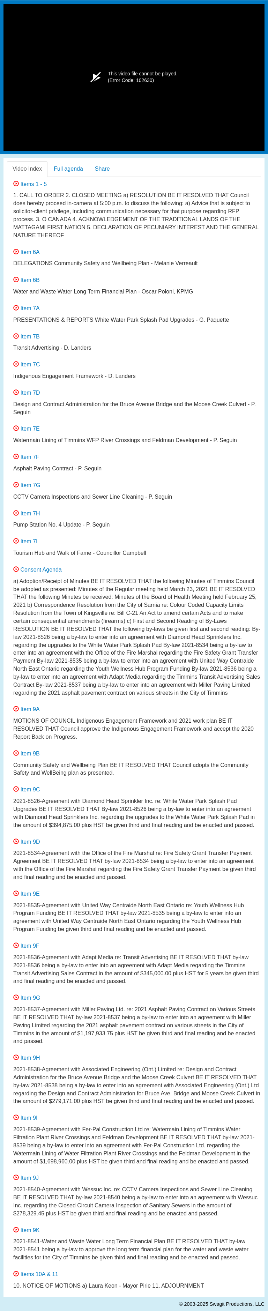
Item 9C (26, 789)
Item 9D (26, 842)
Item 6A (26, 252)
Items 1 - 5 (30, 184)
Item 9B (26, 754)
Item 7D (26, 393)
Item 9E (26, 894)
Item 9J (26, 1178)
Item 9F (26, 946)
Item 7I (25, 541)
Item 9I (25, 1118)
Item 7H (26, 513)
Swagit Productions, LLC (237, 1304)
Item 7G (26, 485)
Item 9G (26, 998)
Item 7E (26, 429)
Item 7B (26, 337)
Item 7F (26, 457)
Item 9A (26, 709)
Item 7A (26, 308)
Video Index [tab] (27, 169)
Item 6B (26, 280)
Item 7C (26, 364)
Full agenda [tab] (68, 169)
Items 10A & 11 (35, 1274)
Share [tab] (102, 169)
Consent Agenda (37, 570)
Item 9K (26, 1230)
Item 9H (26, 1058)
